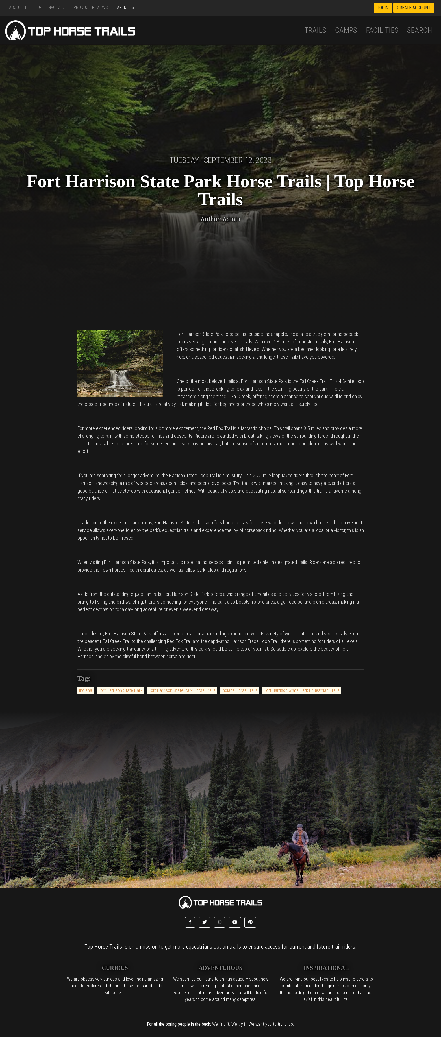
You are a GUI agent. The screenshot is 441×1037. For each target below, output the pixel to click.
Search (419, 30)
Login (382, 7)
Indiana (85, 690)
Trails (315, 30)
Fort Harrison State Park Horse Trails (182, 690)
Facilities (382, 30)
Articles (125, 7)
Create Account (414, 7)
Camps (346, 30)
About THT (19, 7)
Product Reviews (90, 7)
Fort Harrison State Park (120, 690)
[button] (190, 922)
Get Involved (51, 7)
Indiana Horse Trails (240, 690)
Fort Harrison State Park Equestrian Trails (302, 690)
